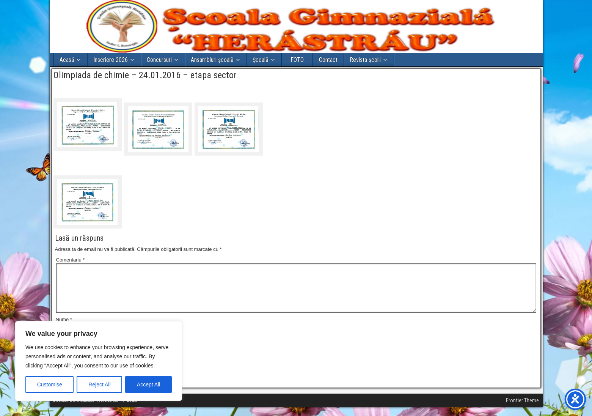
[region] (98, 361)
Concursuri (159, 59)
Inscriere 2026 (110, 59)
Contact (328, 59)
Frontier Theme (522, 409)
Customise (49, 384)
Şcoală (261, 59)
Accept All (148, 384)
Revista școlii (365, 59)
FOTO (297, 59)
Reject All (99, 384)
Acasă (67, 59)
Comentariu (70, 260)
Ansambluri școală (212, 59)
